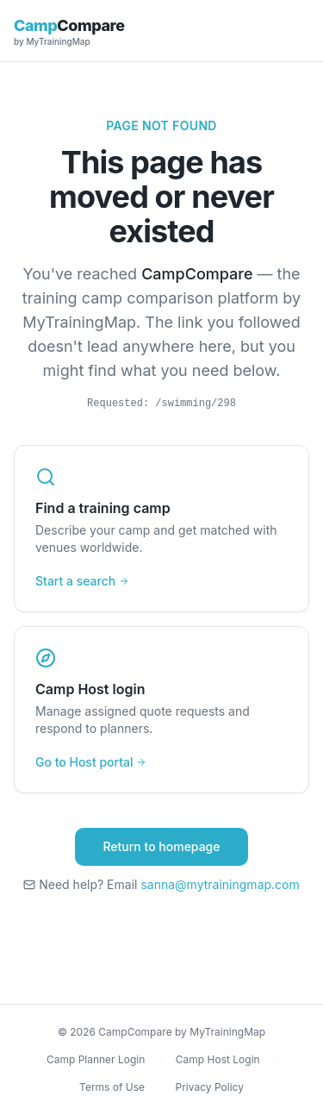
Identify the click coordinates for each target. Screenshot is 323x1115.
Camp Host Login (218, 1059)
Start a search (82, 580)
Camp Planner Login (96, 1059)
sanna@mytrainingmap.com (219, 884)
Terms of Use (112, 1087)
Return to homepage (161, 846)
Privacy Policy (210, 1087)
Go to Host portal (90, 762)
